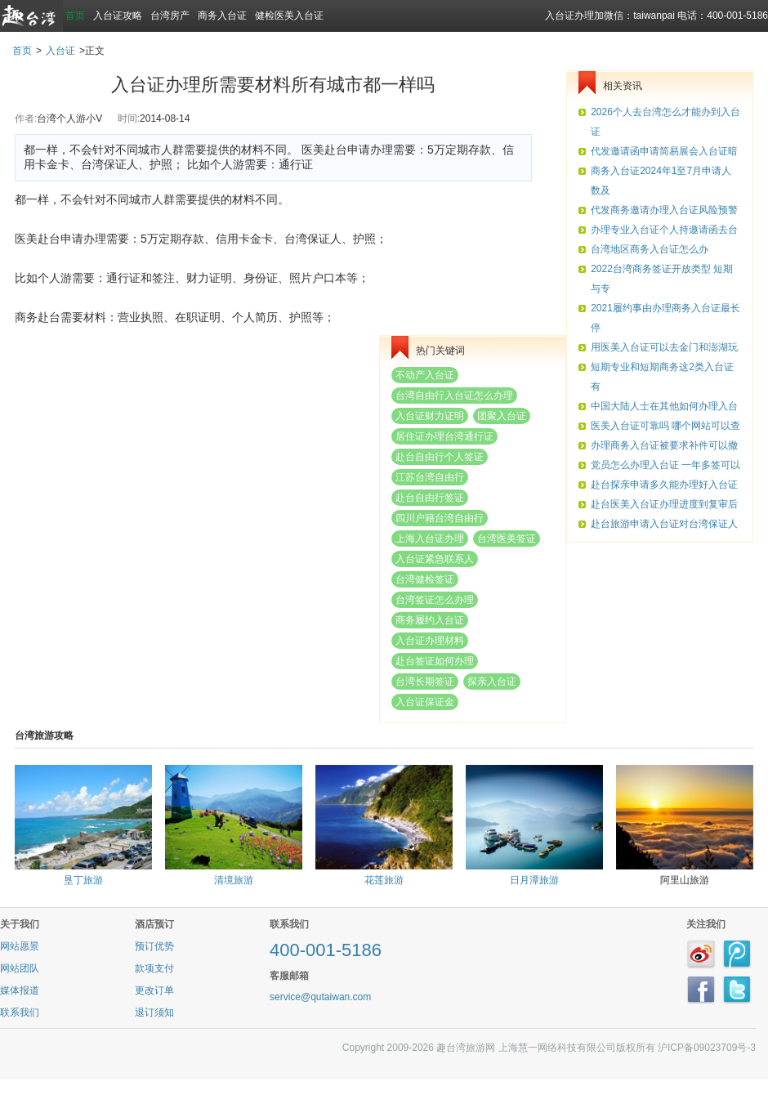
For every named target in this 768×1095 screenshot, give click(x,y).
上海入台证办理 (429, 538)
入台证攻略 (117, 15)
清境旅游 (233, 880)
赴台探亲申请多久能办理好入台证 (664, 484)
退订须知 (154, 1012)
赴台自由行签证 (429, 497)
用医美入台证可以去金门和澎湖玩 (664, 347)
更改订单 (154, 990)
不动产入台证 (424, 375)
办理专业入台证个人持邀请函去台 (664, 229)
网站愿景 (19, 946)
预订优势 (154, 946)
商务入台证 (222, 15)
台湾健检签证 (424, 579)
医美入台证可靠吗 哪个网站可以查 (665, 425)
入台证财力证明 (429, 416)
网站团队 (19, 968)
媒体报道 (19, 990)
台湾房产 (170, 15)
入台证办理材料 (429, 640)
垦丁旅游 (83, 880)
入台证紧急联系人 (434, 559)
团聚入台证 (501, 416)
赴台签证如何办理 (434, 661)
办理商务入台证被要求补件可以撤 (664, 445)
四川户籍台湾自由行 (439, 518)
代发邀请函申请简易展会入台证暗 (664, 151)
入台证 (60, 50)
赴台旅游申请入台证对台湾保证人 (664, 524)
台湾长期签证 (424, 681)
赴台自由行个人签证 (439, 457)
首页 (75, 15)
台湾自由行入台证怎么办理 (454, 395)
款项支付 (154, 968)
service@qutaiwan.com (320, 997)
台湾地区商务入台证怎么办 (649, 249)
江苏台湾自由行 (429, 477)
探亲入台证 (491, 681)
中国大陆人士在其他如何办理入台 (664, 406)
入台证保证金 (424, 702)
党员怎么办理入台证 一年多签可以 (665, 465)
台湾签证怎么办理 (434, 600)
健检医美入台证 (289, 15)
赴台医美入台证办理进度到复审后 (664, 504)
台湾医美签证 (506, 538)
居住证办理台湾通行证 (444, 436)
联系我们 (19, 1012)
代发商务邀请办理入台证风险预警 (664, 210)
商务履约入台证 (429, 620)
